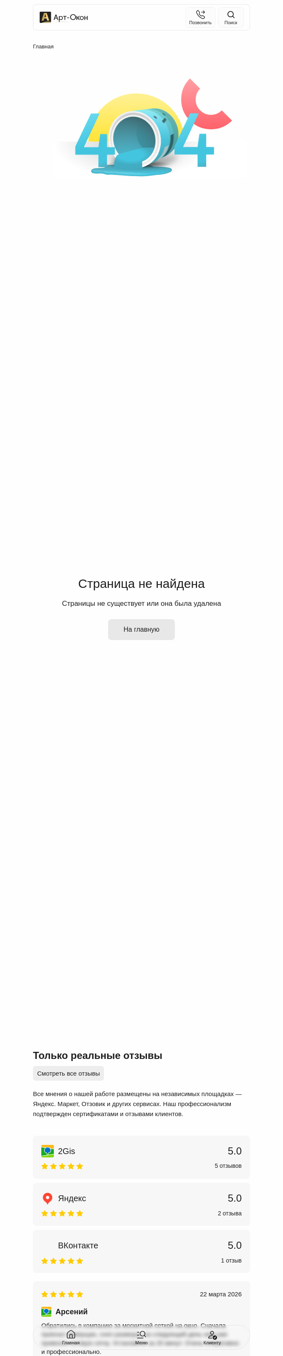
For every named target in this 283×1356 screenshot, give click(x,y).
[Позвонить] (200, 17)
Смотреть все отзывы (68, 1073)
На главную (141, 629)
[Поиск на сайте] (230, 17)
